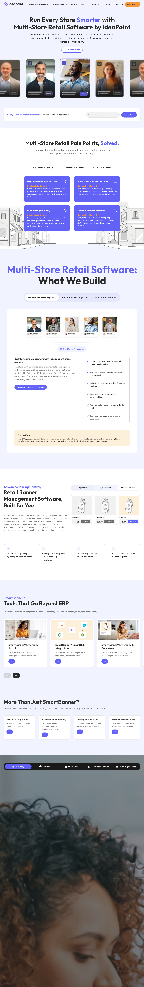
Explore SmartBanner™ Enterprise (31, 388)
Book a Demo (132, 4)
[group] (25, 644)
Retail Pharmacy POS (79, 4)
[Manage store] (11, 93)
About (108, 4)
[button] (38, 4)
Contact (119, 4)
